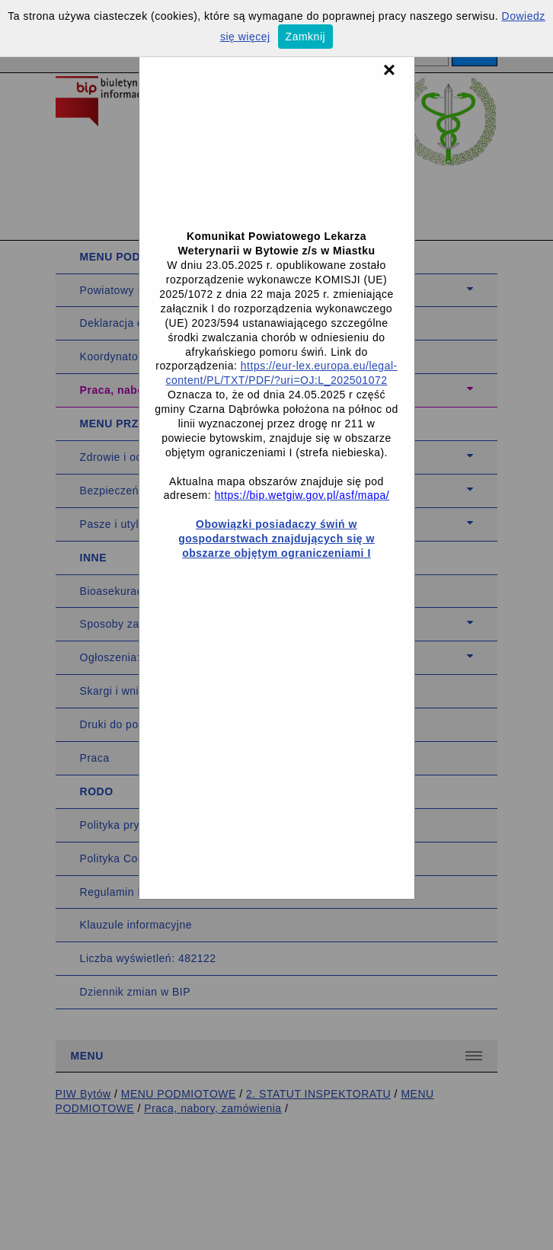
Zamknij (306, 36)
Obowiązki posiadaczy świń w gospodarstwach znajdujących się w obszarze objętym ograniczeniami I (276, 538)
